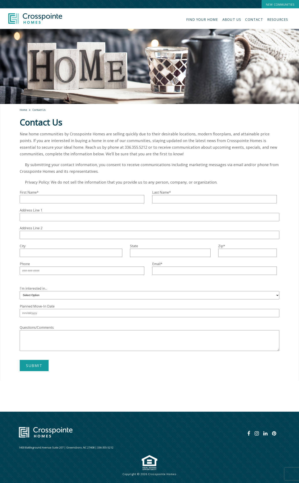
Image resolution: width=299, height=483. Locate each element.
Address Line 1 (31, 210)
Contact (254, 19)
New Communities (280, 4)
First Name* (29, 192)
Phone (25, 264)
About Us (231, 19)
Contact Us (39, 110)
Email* (157, 264)
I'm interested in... (33, 288)
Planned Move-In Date (37, 306)
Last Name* (161, 192)
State (134, 246)
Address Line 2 (31, 228)
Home (23, 110)
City (23, 246)
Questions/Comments (37, 327)
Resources (277, 19)
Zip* (221, 246)
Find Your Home (202, 19)
